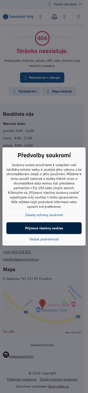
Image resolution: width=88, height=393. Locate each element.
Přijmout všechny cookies (44, 228)
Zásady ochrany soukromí (44, 215)
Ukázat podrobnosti (44, 239)
